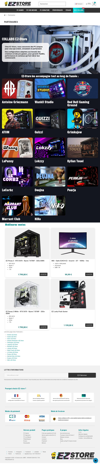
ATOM (5, 132)
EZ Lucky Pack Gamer (60, 311)
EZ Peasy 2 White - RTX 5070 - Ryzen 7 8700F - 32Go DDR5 (25, 312)
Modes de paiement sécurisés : (83, 398)
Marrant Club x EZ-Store (13, 356)
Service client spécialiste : (61, 398)
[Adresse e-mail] (36, 375)
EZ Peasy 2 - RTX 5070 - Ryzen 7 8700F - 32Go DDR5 (25, 261)
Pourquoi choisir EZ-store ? (15, 388)
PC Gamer (26, 433)
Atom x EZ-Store (11, 338)
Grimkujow (74, 132)
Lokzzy (39, 161)
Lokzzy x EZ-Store (12, 348)
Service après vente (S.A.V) (49, 435)
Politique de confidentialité (86, 436)
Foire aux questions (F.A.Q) (49, 433)
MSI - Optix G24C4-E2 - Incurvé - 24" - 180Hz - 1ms (70, 261)
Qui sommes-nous (65, 433)
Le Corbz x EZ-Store (12, 352)
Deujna (39, 190)
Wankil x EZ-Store (12, 334)
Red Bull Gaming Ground (78, 103)
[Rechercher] (52, 4)
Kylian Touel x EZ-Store (13, 350)
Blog (61, 439)
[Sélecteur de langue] (79, 3)
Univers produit (29, 430)
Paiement (44, 441)
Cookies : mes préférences (85, 438)
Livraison (44, 439)
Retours (44, 443)
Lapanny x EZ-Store (12, 344)
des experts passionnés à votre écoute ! (61, 400)
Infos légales (84, 430)
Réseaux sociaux (64, 437)
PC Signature (26, 435)
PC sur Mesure (27, 437)
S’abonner (82, 375)
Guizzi (39, 132)
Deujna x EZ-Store (12, 358)
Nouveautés (26, 443)
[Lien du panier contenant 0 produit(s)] (94, 4)
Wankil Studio (44, 102)
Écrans (25, 441)
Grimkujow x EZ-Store (13, 342)
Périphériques (27, 439)
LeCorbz (7, 190)
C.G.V (80, 432)
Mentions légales (83, 434)
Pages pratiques (48, 430)
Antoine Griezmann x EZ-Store (15, 340)
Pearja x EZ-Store (12, 354)
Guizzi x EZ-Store (12, 336)
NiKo (38, 219)
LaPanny (7, 161)
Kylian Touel (75, 161)
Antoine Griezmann (15, 102)
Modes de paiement (12, 411)
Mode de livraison (58, 411)
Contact (44, 437)
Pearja (71, 190)
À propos (63, 430)
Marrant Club (11, 219)
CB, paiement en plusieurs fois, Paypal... (83, 400)
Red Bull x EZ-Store (12, 346)
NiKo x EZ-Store (11, 360)
